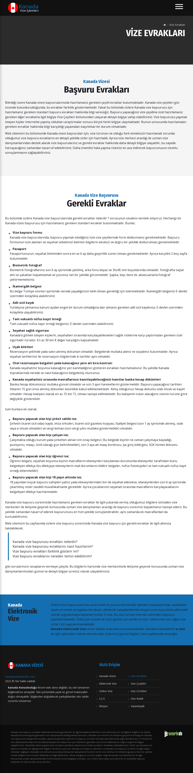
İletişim (103, 706)
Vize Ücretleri (139, 691)
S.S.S (102, 698)
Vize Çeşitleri (138, 683)
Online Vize (106, 691)
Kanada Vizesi (107, 676)
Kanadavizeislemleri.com (20, 676)
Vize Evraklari (139, 676)
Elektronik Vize (108, 683)
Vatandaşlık (138, 706)
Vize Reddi (137, 698)
